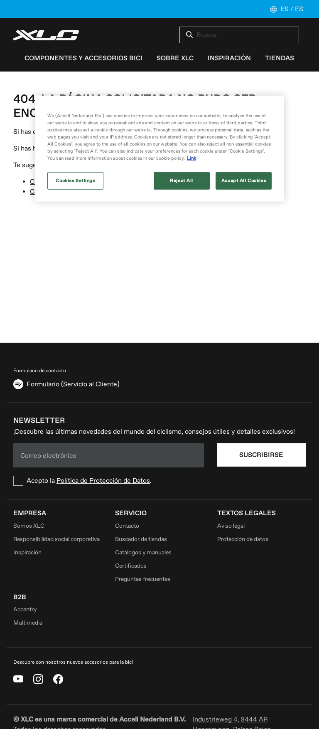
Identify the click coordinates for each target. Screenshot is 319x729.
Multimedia (27, 622)
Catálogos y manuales (143, 552)
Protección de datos (242, 539)
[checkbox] (108, 481)
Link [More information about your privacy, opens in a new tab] (191, 158)
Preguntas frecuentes (142, 579)
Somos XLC (28, 525)
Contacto (127, 525)
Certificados (131, 565)
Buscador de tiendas (141, 539)
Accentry (25, 609)
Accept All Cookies (243, 181)
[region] (159, 149)
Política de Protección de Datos (103, 481)
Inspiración (27, 552)
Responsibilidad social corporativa (56, 539)
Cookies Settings (75, 181)
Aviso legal (231, 525)
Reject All (181, 181)
